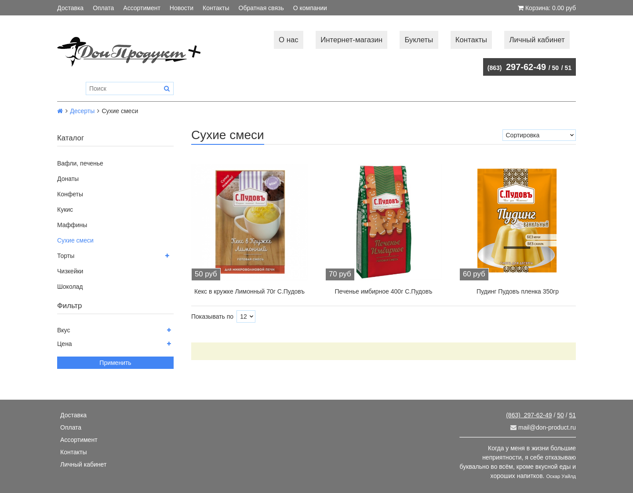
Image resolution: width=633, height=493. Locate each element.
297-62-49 (516, 67)
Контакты (216, 8)
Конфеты (70, 194)
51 (567, 67)
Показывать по (212, 316)
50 (555, 67)
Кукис (65, 209)
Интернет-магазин (351, 40)
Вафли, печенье (80, 163)
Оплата (103, 8)
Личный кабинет (537, 40)
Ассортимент (141, 8)
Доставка (70, 8)
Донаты (68, 178)
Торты (65, 255)
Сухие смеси (75, 240)
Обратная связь (261, 8)
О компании (310, 8)
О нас (288, 40)
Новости (181, 8)
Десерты (82, 111)
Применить (115, 362)
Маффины (72, 224)
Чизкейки (70, 271)
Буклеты (418, 40)
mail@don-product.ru (543, 427)
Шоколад (70, 286)
